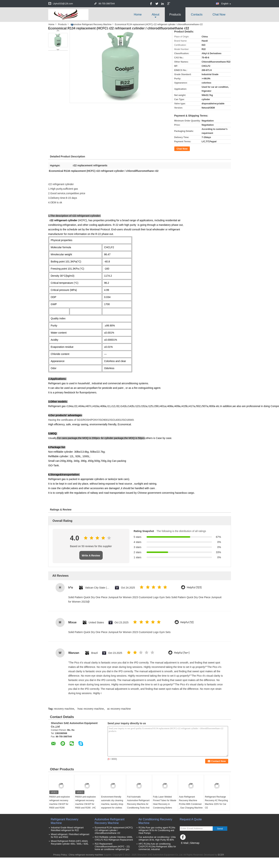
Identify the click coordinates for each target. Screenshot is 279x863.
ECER (221, 855)
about (155, 14)
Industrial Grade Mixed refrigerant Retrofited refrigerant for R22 (67, 829)
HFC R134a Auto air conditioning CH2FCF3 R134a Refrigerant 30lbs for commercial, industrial (157, 847)
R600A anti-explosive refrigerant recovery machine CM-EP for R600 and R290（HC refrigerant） (85, 804)
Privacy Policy (60, 855)
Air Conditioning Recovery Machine (155, 821)
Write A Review (91, 555)
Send (220, 828)
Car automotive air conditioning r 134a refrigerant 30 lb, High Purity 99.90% (157, 838)
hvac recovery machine (90, 708)
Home (138, 14)
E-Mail (184, 842)
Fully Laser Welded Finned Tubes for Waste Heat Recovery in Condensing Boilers (164, 802)
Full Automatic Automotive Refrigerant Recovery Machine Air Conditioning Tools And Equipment (138, 804)
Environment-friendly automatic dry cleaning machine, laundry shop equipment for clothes (112, 802)
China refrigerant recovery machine (86, 855)
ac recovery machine (119, 708)
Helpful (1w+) (181, 652)
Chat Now (218, 14)
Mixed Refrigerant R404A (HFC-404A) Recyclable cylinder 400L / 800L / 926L (70, 842)
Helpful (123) (194, 587)
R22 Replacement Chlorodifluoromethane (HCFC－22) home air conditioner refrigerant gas (112, 847)
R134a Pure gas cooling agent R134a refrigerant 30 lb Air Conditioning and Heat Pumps (157, 830)
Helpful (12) (187, 622)
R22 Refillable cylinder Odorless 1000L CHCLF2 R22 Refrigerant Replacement (114, 838)
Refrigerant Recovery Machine (64, 821)
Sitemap (194, 842)
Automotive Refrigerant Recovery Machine (90, 24)
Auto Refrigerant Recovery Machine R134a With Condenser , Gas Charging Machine (191, 802)
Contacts (196, 14)
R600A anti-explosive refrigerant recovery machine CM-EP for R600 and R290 (59, 802)
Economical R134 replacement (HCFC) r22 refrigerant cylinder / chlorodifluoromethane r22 (114, 830)
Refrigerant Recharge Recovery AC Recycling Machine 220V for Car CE (216, 802)
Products (175, 14)
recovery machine (64, 708)
